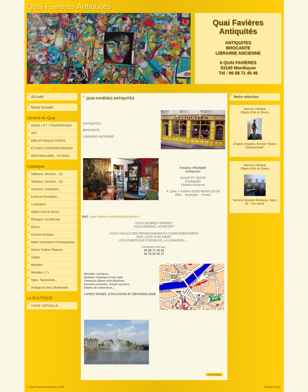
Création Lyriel (272, 387)
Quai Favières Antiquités (69, 6)
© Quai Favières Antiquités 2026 (45, 387)
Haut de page (214, 374)
